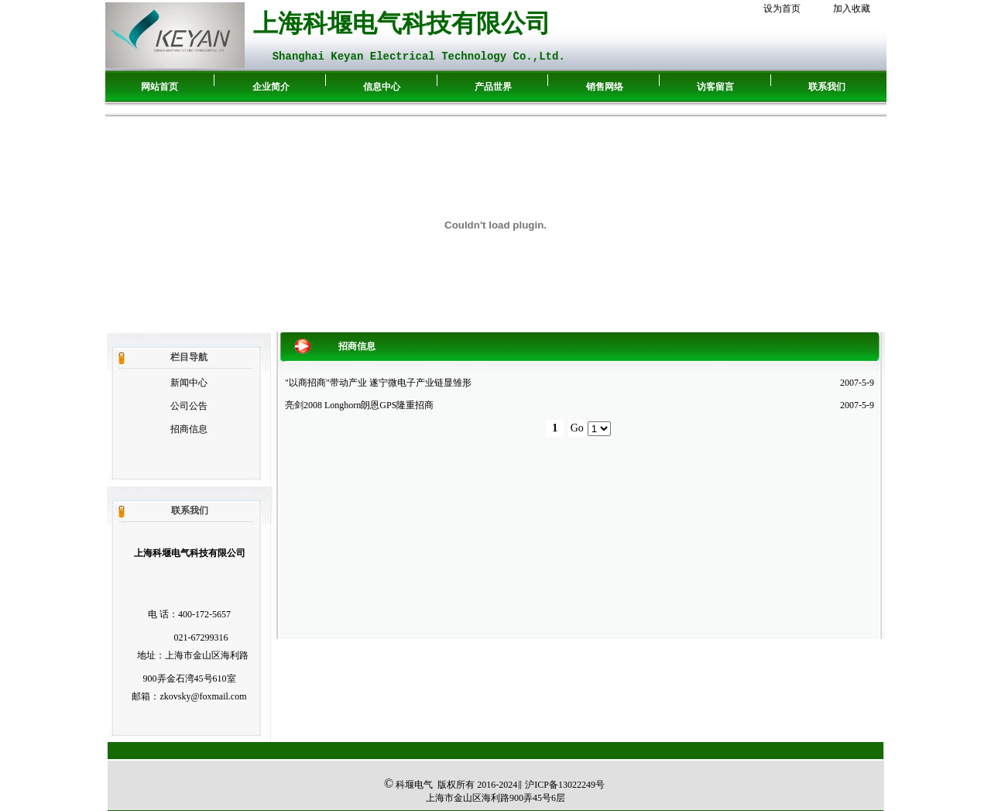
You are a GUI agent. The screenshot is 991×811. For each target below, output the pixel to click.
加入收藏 (851, 8)
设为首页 (782, 8)
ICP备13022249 (564, 784)
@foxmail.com (218, 696)
